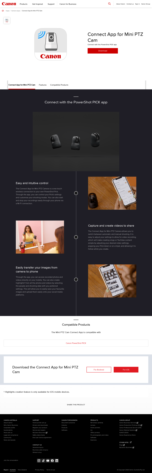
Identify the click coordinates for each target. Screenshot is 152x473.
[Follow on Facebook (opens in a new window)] (52, 461)
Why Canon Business (11, 425)
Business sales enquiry (40, 450)
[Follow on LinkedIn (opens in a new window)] (57, 461)
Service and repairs (39, 430)
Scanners (93, 440)
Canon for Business (68, 4)
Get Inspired (37, 4)
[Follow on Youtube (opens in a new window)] (48, 461)
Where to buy (37, 452)
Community (7, 438)
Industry (64, 425)
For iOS (126, 370)
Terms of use (50, 470)
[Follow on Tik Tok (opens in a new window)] (43, 461)
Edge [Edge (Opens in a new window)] (122, 445)
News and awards (9, 440)
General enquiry (38, 447)
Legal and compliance (11, 435)
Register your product (40, 428)
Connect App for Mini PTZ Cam (32, 10)
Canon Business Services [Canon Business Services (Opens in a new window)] (128, 423)
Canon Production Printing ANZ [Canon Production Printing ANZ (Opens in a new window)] (130, 425)
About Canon (8, 423)
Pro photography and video (99, 435)
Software (64, 430)
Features (38, 85)
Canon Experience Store (127, 435)
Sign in (137, 4)
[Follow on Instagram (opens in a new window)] (39, 461)
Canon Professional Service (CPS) (130, 428)
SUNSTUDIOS (123, 433)
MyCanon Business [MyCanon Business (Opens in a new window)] (40, 433)
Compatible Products (54, 85)
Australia (13, 470)
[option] (50, 44)
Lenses (92, 425)
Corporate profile (9, 428)
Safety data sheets (39, 435)
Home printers (95, 428)
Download (102, 51)
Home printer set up (39, 423)
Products (23, 4)
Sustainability (8, 430)
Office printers (95, 433)
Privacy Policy (39, 470)
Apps (8, 10)
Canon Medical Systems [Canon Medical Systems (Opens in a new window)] (128, 430)
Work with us (8, 433)
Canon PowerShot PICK (76, 343)
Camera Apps (15, 10)
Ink (91, 430)
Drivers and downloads (40, 425)
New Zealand (22, 470)
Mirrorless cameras (96, 423)
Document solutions (68, 423)
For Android (99, 370)
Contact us (130, 4)
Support (51, 4)
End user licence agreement (42, 438)
